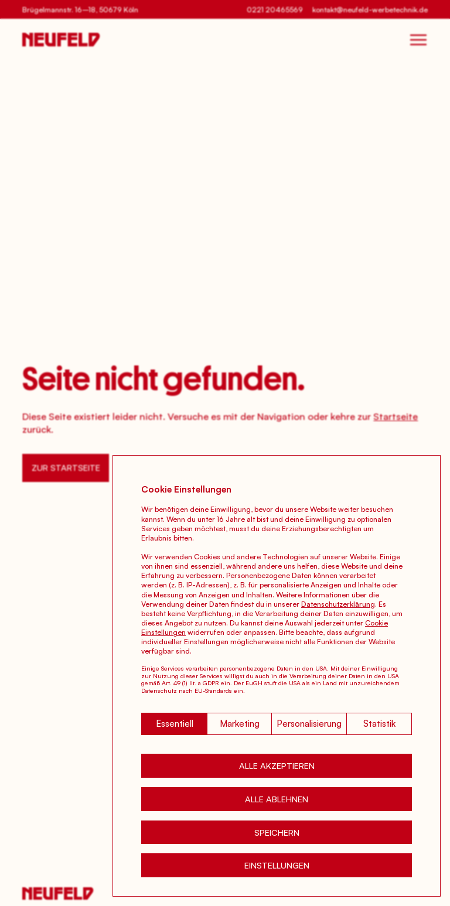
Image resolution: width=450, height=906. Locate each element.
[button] (276, 766)
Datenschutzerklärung (338, 603)
